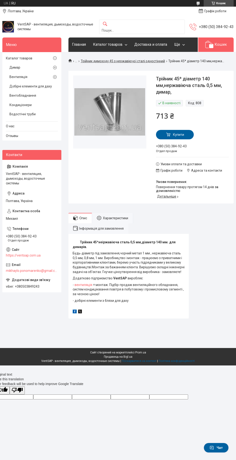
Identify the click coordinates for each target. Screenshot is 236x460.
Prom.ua (140, 352)
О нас (10, 126)
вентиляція (83, 285)
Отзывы (12, 136)
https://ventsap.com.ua (23, 255)
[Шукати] (105, 24)
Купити (178, 135)
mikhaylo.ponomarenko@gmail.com (32, 271)
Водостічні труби (22, 114)
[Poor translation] (17, 390)
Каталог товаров (107, 44)
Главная (79, 44)
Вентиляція (18, 77)
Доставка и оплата (150, 44)
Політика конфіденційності (177, 361)
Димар (14, 67)
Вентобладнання (22, 95)
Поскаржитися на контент (139, 361)
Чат (216, 448)
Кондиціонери (20, 105)
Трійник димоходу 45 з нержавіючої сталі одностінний (123, 61)
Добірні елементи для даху (30, 86)
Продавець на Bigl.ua (118, 356)
